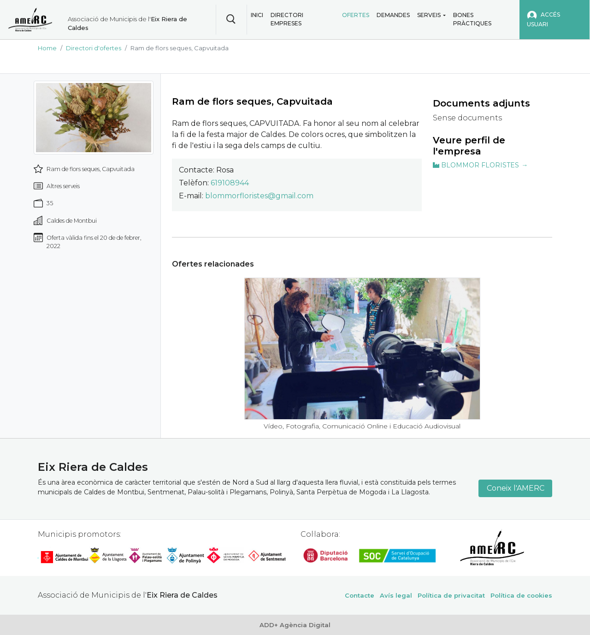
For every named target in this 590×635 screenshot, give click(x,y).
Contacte (359, 595)
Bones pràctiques (472, 19)
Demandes (393, 15)
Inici (257, 15)
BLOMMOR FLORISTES (476, 165)
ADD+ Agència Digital (295, 625)
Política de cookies (521, 595)
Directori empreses (287, 19)
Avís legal (396, 595)
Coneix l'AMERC (515, 488)
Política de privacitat (451, 595)
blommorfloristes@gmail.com (259, 195)
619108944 (230, 182)
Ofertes (355, 15)
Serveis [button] (429, 15)
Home (47, 48)
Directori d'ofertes (93, 48)
